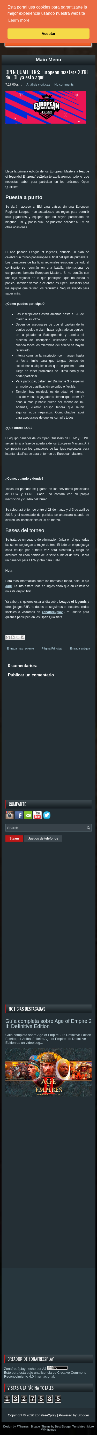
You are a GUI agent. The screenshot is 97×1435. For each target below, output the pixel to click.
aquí (8, 586)
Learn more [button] (18, 20)
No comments (63, 84)
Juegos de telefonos (43, 838)
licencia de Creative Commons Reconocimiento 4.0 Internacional (45, 1374)
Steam (14, 838)
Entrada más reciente (20, 648)
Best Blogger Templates (70, 1426)
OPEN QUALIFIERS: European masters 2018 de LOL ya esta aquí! (46, 74)
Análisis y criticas (38, 84)
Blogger (83, 1415)
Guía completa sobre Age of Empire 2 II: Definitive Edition (48, 1023)
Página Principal (52, 648)
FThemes (22, 1426)
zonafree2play (52, 612)
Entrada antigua (80, 648)
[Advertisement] (51, 241)
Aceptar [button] (49, 34)
